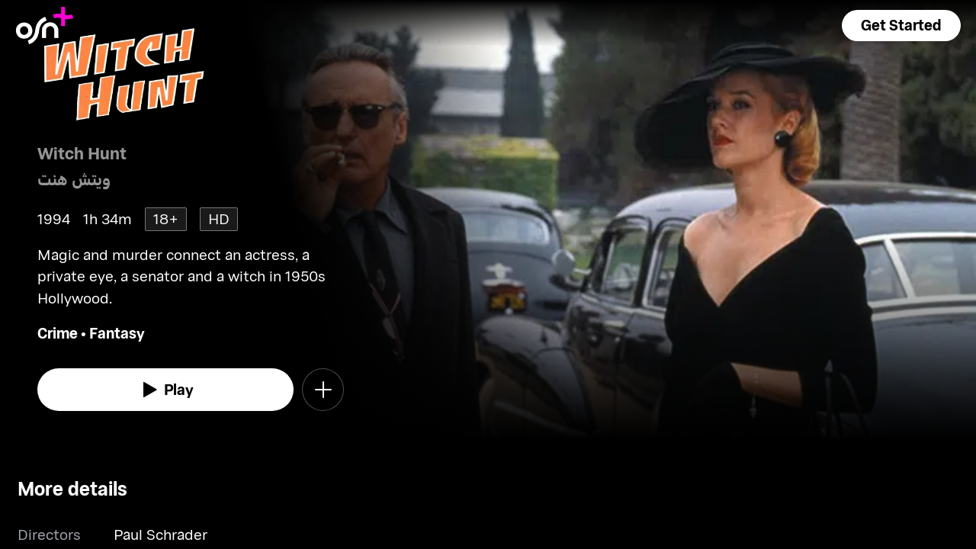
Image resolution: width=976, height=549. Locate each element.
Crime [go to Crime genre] (57, 333)
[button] (901, 25)
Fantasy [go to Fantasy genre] (117, 333)
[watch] (165, 389)
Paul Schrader (160, 534)
